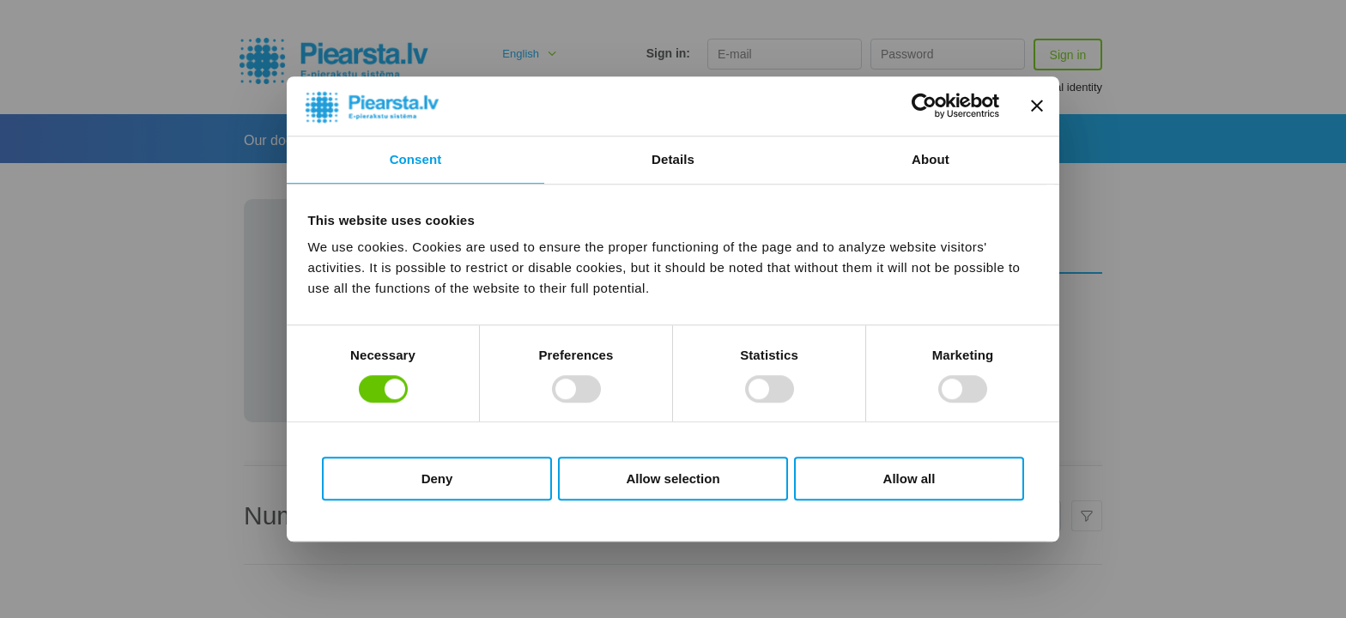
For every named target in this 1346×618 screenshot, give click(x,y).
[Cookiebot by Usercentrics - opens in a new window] (924, 106)
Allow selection (672, 478)
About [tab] (930, 159)
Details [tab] (673, 159)
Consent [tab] (416, 159)
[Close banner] (1037, 106)
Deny (437, 478)
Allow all (909, 478)
